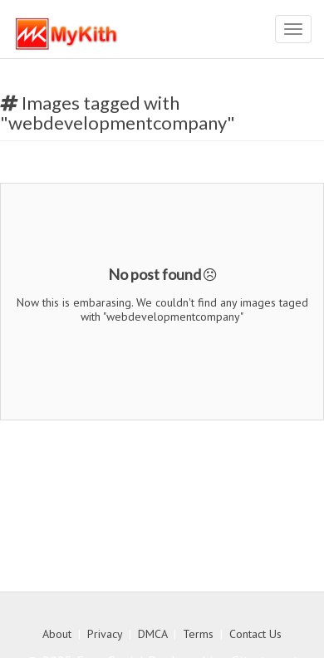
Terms (198, 633)
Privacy (104, 633)
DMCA (152, 633)
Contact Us (255, 633)
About (56, 633)
